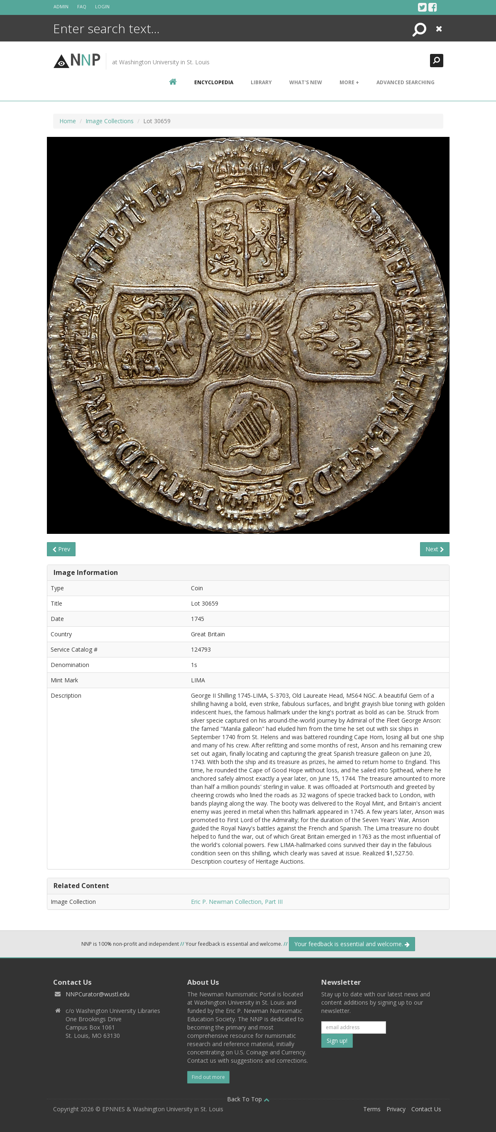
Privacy (396, 1109)
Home (67, 121)
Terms (372, 1109)
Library (261, 82)
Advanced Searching (405, 82)
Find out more (208, 1077)
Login (102, 6)
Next (434, 549)
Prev (61, 549)
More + (349, 82)
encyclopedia (213, 82)
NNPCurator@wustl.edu (97, 994)
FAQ (81, 6)
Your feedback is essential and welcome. (352, 944)
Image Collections (110, 121)
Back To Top (248, 1099)
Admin (61, 6)
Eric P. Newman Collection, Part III (237, 902)
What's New (305, 82)
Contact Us (426, 1109)
